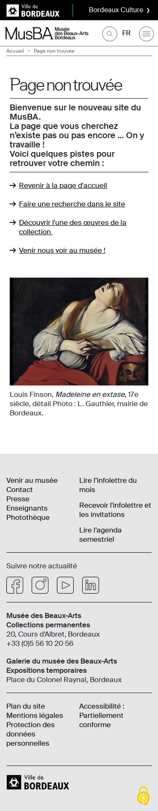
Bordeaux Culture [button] (116, 9)
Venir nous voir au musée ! (62, 250)
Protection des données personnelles (30, 734)
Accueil (15, 51)
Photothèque (28, 517)
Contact (19, 489)
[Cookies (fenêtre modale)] (143, 796)
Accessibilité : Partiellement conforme (101, 715)
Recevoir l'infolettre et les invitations (115, 510)
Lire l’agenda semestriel (100, 534)
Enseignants (27, 508)
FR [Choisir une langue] (126, 33)
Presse (17, 498)
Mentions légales (34, 715)
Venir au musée (32, 480)
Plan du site (25, 706)
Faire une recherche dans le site (72, 204)
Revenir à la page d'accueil (63, 185)
